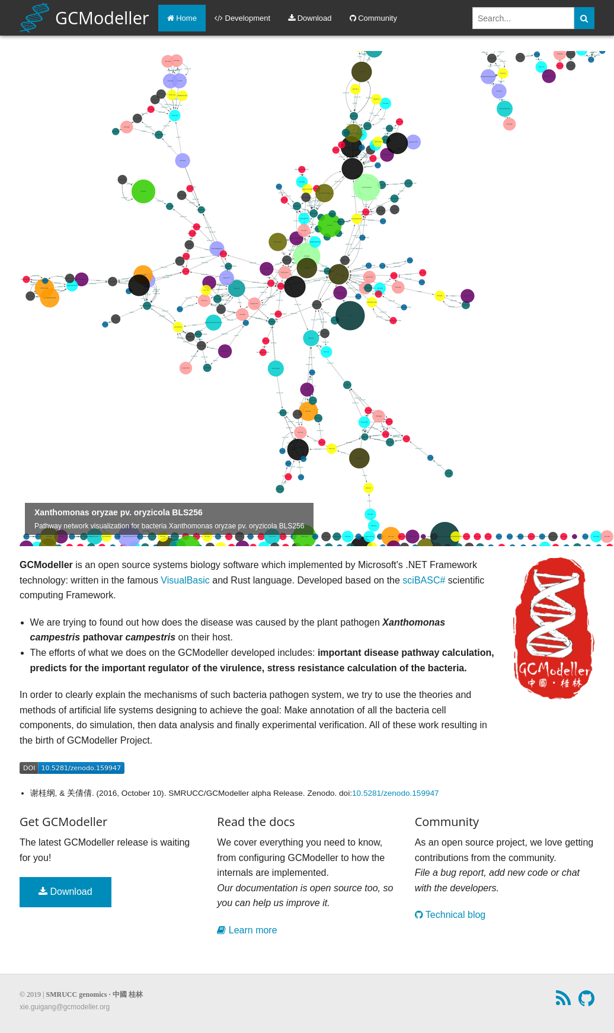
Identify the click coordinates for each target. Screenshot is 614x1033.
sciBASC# (423, 580)
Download (309, 18)
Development (242, 18)
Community (373, 18)
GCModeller (84, 18)
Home (182, 18)
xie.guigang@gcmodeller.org (65, 1007)
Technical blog (450, 915)
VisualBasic (185, 580)
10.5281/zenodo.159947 (395, 793)
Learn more (247, 930)
